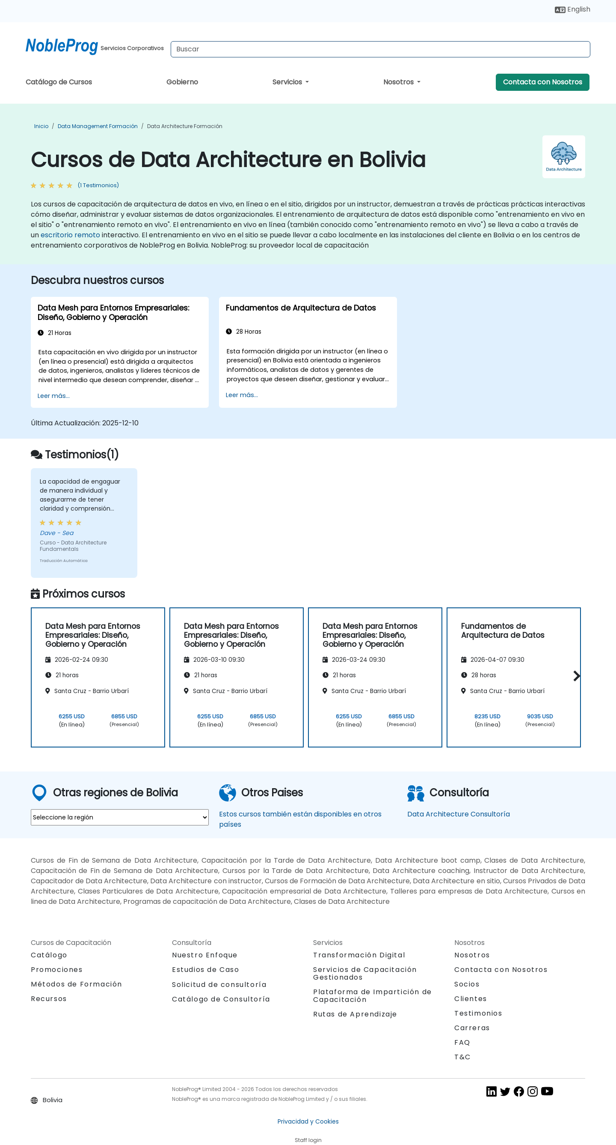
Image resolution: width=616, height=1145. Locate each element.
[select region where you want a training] (120, 817)
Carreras (472, 1028)
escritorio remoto (70, 235)
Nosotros (399, 82)
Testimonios (478, 1013)
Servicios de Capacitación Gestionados (365, 973)
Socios (467, 984)
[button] (574, 676)
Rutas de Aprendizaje (355, 1014)
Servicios (288, 82)
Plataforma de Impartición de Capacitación (372, 995)
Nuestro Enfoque (205, 955)
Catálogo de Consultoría (221, 999)
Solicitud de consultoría (219, 985)
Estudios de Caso (206, 970)
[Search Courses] (380, 49)
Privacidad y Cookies (308, 1121)
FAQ (462, 1042)
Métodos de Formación (76, 984)
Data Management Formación (98, 126)
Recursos (49, 999)
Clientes (470, 999)
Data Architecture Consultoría (458, 814)
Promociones (57, 970)
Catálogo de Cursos (59, 82)
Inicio (41, 126)
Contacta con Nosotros (542, 82)
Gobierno (182, 82)
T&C (462, 1057)
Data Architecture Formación (184, 126)
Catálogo (49, 955)
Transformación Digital (359, 955)
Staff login (308, 1140)
